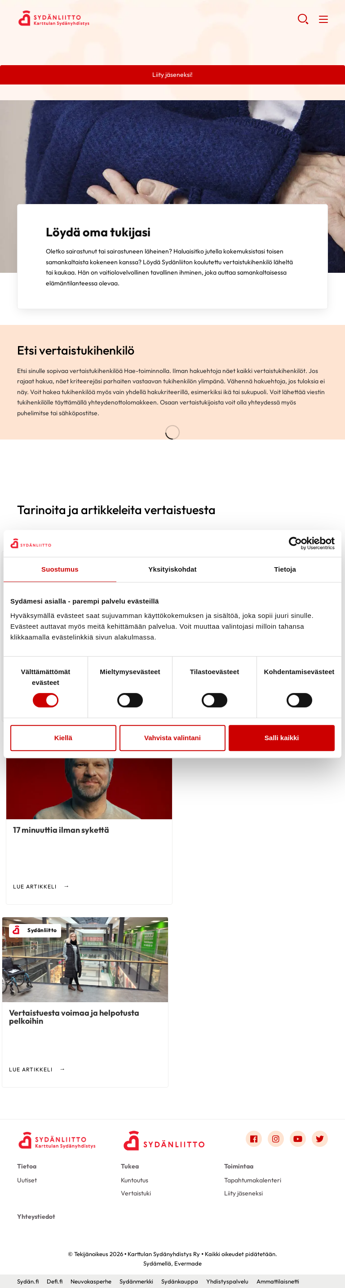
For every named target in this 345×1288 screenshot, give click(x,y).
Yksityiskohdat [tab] (172, 569)
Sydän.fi (28, 1281)
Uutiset (27, 1180)
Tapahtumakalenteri (252, 1180)
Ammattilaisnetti (278, 1281)
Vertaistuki (136, 1193)
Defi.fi (54, 1281)
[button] (303, 22)
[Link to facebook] (254, 1139)
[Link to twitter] (320, 1139)
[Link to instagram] (276, 1139)
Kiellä (63, 738)
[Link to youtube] (298, 1139)
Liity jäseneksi (243, 1193)
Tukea (130, 1166)
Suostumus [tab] (60, 569)
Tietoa (26, 1166)
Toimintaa (238, 1166)
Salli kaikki (282, 738)
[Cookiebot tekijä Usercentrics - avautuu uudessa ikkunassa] (295, 543)
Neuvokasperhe (91, 1281)
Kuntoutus (134, 1180)
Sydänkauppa (179, 1281)
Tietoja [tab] (285, 569)
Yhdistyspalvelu (227, 1281)
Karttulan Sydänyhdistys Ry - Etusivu (89, 18)
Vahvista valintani (172, 738)
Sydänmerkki (136, 1281)
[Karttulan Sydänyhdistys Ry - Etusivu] (57, 1140)
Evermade (188, 1263)
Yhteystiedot (36, 1216)
